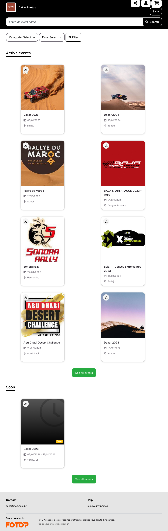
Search (152, 22)
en (156, 11)
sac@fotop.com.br (16, 505)
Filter (73, 37)
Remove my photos (97, 505)
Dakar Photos (27, 7)
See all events (84, 372)
